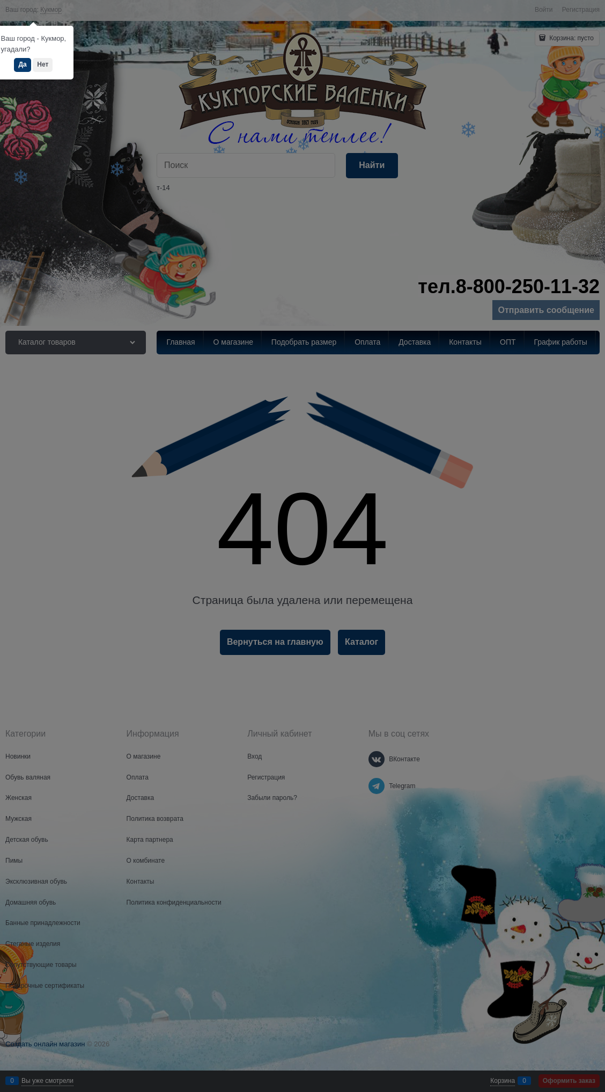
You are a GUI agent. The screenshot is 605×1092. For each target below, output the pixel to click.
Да (22, 64)
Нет (42, 64)
